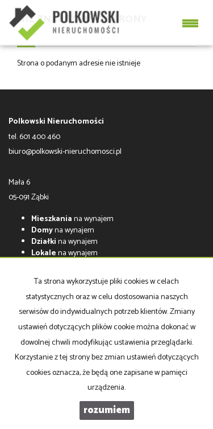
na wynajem (72, 219)
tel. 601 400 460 (34, 137)
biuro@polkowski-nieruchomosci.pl (65, 151)
